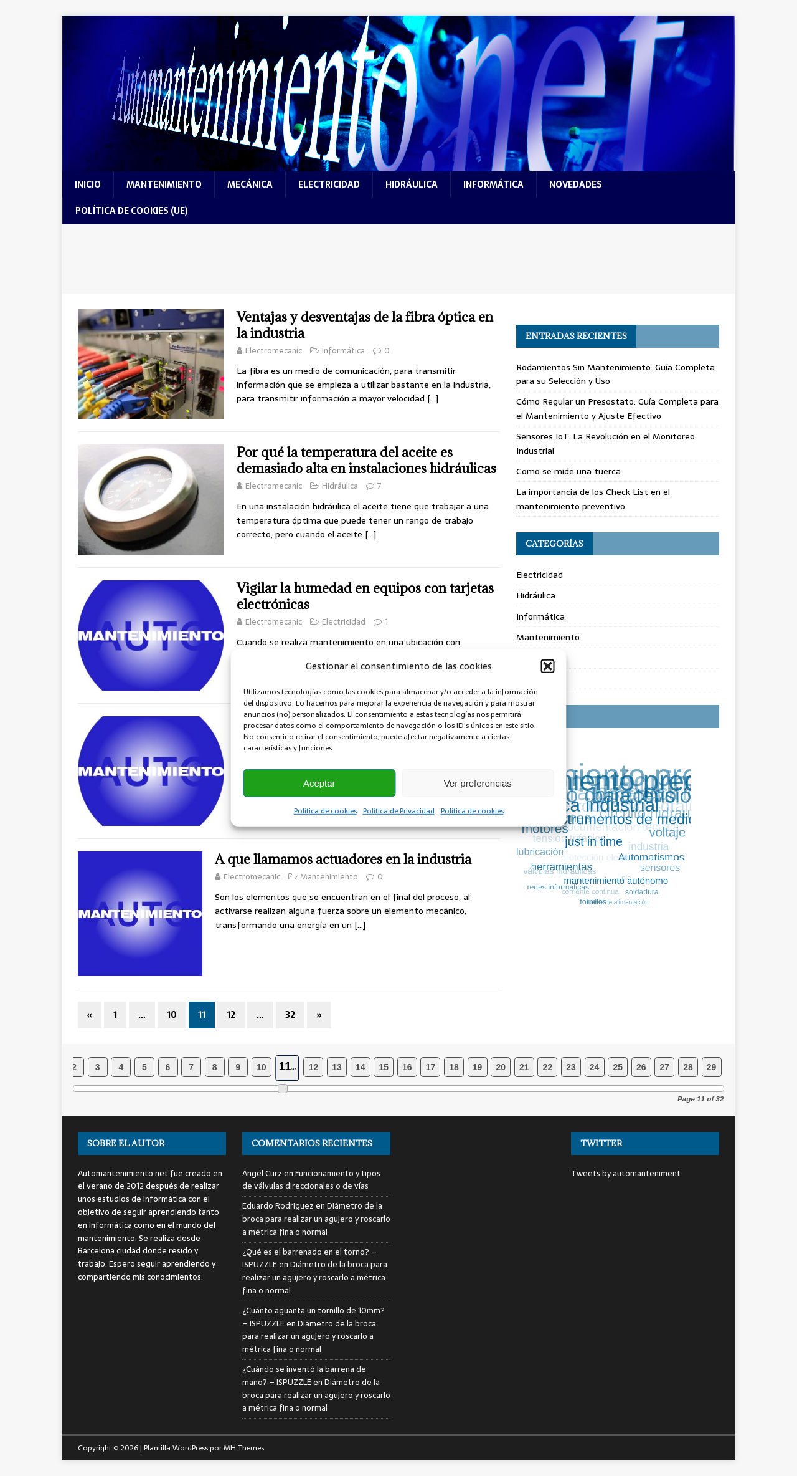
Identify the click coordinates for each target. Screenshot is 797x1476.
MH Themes (244, 1448)
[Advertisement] (398, 259)
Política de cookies (325, 811)
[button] (548, 666)
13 (337, 1067)
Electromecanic (273, 350)
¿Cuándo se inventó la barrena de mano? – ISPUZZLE (304, 1376)
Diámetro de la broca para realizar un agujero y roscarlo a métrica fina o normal (316, 1219)
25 (618, 1067)
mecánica (250, 184)
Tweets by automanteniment (626, 1173)
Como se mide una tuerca (568, 471)
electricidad (329, 184)
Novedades (538, 679)
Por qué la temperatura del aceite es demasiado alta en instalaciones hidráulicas (366, 460)
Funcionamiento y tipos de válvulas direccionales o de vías (311, 1180)
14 (360, 1067)
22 (548, 1067)
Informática (343, 350)
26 (641, 1067)
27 (665, 1067)
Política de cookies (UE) (131, 211)
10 (172, 1015)
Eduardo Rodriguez (278, 1205)
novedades (575, 184)
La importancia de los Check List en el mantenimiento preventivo (593, 498)
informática (493, 184)
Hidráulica (340, 485)
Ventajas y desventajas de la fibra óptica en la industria (365, 325)
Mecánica (535, 658)
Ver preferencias (478, 782)
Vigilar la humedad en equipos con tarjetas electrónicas (365, 596)
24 (595, 1067)
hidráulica (411, 184)
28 (688, 1067)
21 (524, 1067)
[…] (432, 398)
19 (478, 1067)
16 (407, 1067)
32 (290, 1015)
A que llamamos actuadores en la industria (343, 859)
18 (454, 1067)
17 (431, 1067)
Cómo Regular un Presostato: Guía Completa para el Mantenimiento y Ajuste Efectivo (617, 408)
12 (231, 1015)
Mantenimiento (329, 876)
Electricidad (343, 621)
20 (501, 1067)
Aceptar (319, 782)
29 (712, 1067)
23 (571, 1067)
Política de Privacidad (399, 811)
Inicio (88, 184)
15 (384, 1067)
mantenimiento (164, 184)
